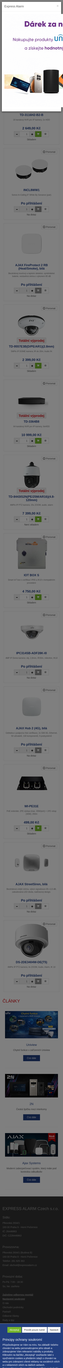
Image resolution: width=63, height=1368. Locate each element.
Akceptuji (14, 1330)
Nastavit (54, 1330)
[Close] (58, 6)
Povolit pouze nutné (34, 1330)
